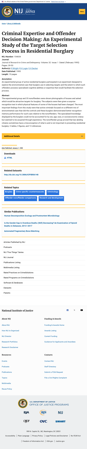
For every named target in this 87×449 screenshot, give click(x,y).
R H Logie (23, 68)
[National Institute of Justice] (60, 414)
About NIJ (6, 325)
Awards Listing (50, 331)
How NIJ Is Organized (10, 331)
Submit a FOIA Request (53, 372)
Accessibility (10, 436)
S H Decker (33, 68)
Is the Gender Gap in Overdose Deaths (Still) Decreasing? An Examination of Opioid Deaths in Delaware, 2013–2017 (40, 224)
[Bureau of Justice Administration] (26, 414)
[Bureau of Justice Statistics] (43, 416)
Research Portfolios (9, 342)
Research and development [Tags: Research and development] (51, 198)
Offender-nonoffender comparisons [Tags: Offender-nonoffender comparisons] (20, 198)
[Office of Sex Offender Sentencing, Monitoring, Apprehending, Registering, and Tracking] (60, 422)
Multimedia (6, 383)
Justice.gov (60, 441)
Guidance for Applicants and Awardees (59, 342)
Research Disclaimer (10, 347)
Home (4, 23)
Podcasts (5, 367)
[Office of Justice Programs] (7, 11)
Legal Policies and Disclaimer (57, 436)
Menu (82, 11)
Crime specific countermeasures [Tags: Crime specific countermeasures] (30, 192)
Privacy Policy (37, 436)
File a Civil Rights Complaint (55, 378)
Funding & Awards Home (54, 325)
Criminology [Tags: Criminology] (52, 192)
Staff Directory (50, 367)
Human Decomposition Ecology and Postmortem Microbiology (31, 216)
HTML (9, 158)
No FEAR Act (76, 436)
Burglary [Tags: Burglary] (8, 192)
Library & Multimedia (14, 23)
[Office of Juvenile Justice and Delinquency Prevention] (26, 423)
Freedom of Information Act (33, 441)
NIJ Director (6, 336)
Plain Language (23, 436)
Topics (4, 378)
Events (4, 361)
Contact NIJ (49, 361)
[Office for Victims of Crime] (43, 423)
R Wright (14, 68)
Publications (7, 372)
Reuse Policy (7, 389)
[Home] (25, 12)
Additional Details (12, 136)
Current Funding (50, 336)
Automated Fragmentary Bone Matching (21, 231)
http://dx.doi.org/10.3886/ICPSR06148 (21, 175)
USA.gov (50, 441)
